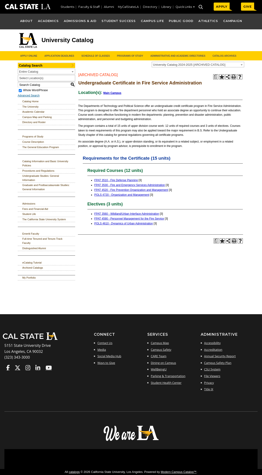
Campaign (232, 21)
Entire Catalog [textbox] (28, 71)
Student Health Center (166, 383)
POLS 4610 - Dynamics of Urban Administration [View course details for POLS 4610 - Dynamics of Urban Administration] (123, 223)
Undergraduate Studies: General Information (40, 177)
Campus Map (160, 343)
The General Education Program (40, 147)
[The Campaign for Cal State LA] (131, 440)
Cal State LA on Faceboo (8, 367)
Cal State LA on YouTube (49, 367)
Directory (150, 7)
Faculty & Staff (89, 7)
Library (166, 7)
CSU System (212, 369)
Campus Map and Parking (37, 117)
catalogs (74, 472)
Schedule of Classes (95, 56)
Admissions (28, 203)
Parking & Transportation (168, 376)
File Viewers (212, 376)
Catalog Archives (224, 56)
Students (67, 7)
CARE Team (158, 356)
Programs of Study (130, 56)
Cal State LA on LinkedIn (37, 367)
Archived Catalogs (32, 267)
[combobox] (198, 64)
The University (30, 106)
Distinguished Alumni (34, 248)
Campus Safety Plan (217, 363)
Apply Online (28, 56)
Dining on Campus (163, 363)
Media (101, 350)
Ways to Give (106, 363)
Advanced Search (29, 95)
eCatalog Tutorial (32, 262)
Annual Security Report (220, 356)
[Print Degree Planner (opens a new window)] (215, 76)
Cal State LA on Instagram (27, 367)
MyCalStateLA (128, 7)
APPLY (221, 6)
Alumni (109, 7)
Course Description (33, 141)
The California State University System (44, 219)
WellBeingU (158, 369)
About (26, 21)
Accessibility (212, 343)
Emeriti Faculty (30, 233)
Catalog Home (30, 101)
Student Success (119, 21)
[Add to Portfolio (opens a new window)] (221, 76)
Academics (48, 21)
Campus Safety (161, 350)
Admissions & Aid (80, 21)
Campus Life (152, 21)
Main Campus (112, 93)
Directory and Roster (34, 122)
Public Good (181, 21)
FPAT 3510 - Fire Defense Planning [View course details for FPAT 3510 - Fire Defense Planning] (116, 180)
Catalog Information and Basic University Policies (45, 163)
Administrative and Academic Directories (177, 56)
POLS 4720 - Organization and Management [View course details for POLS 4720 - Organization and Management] (121, 194)
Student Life (29, 214)
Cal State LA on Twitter (17, 367)
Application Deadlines (59, 56)
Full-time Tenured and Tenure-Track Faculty (42, 240)
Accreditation (213, 350)
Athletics (208, 21)
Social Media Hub (109, 356)
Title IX (208, 389)
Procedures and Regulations (38, 170)
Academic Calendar (33, 111)
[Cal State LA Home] (31, 339)
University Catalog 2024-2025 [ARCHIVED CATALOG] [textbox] (189, 64)
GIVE (247, 6)
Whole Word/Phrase (35, 90)
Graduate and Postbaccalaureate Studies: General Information (46, 187)
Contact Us (104, 343)
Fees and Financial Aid (35, 209)
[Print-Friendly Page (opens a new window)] (233, 76)
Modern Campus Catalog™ (179, 472)
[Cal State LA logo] (28, 48)
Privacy (209, 383)
